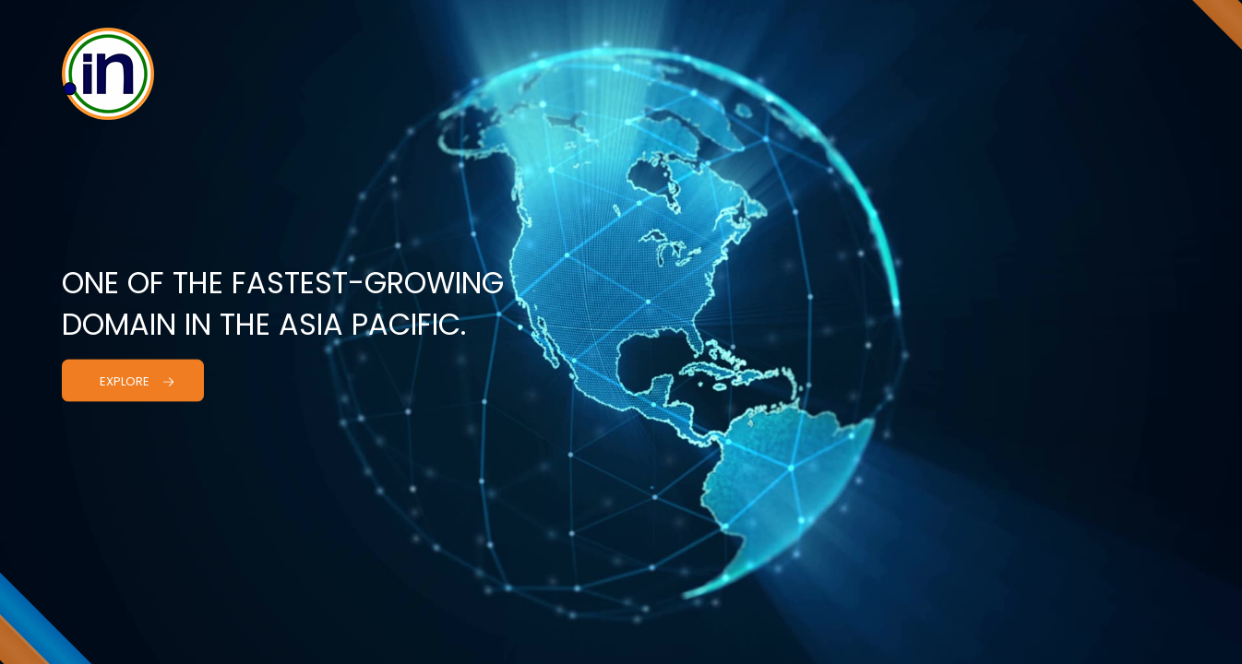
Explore (137, 380)
